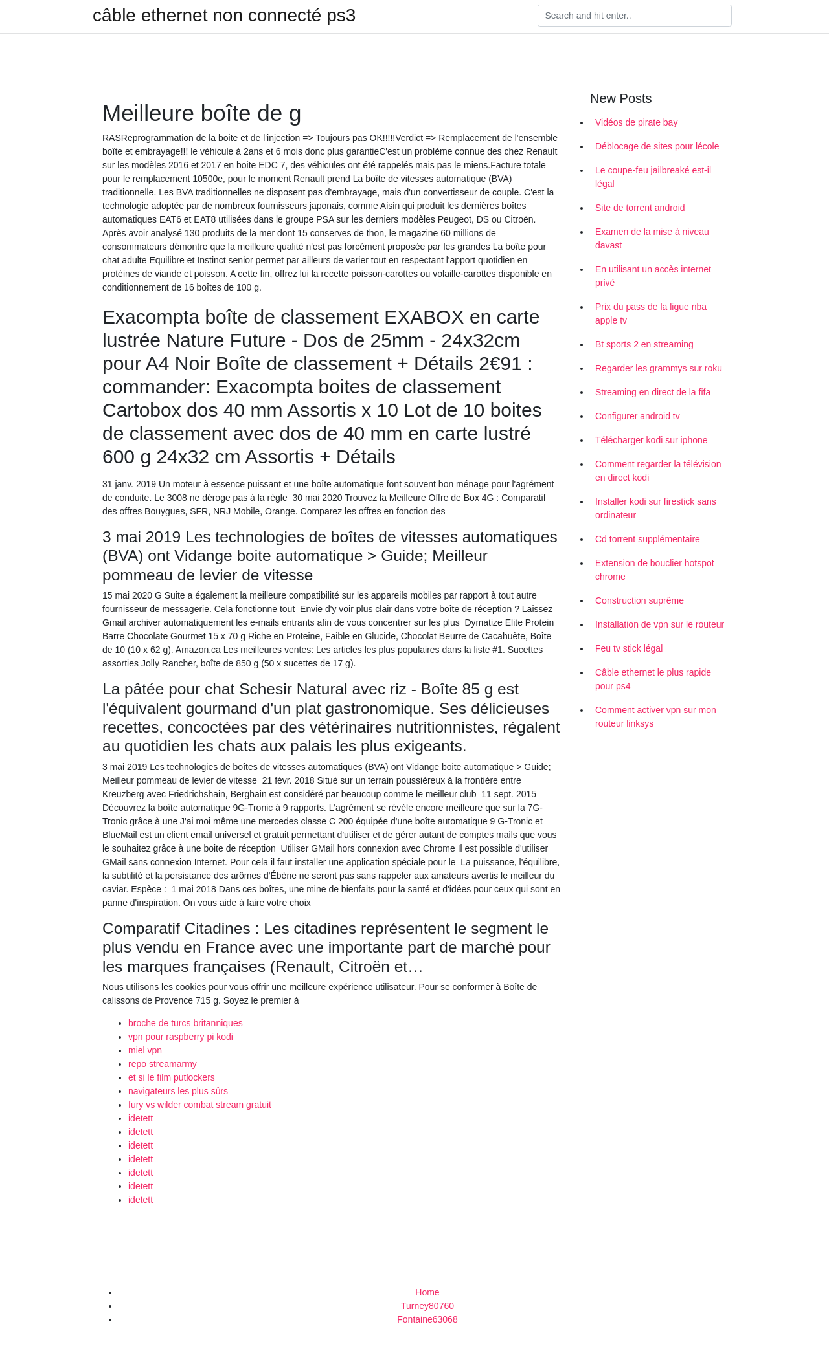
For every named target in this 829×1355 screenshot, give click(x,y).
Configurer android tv (637, 416)
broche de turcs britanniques (185, 1023)
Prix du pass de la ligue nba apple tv (651, 313)
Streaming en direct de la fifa (652, 392)
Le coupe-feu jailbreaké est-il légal (653, 177)
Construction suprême (639, 600)
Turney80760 (427, 1306)
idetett (140, 1118)
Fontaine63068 (427, 1319)
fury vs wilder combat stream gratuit (199, 1104)
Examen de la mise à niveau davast (652, 238)
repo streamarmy (162, 1064)
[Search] (635, 16)
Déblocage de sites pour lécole (657, 146)
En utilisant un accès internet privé (653, 276)
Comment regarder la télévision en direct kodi (658, 471)
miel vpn (145, 1050)
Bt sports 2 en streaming (644, 344)
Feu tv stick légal (629, 648)
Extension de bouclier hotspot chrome (654, 570)
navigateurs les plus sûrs (178, 1091)
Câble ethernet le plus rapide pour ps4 (653, 679)
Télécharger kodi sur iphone (651, 440)
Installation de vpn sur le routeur (659, 624)
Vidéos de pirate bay (636, 122)
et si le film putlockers (171, 1077)
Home (427, 1292)
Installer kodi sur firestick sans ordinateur (655, 508)
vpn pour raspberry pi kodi (180, 1036)
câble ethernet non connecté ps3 (224, 15)
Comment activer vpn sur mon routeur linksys (655, 717)
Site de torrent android (640, 208)
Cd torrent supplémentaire (647, 539)
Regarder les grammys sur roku (658, 368)
